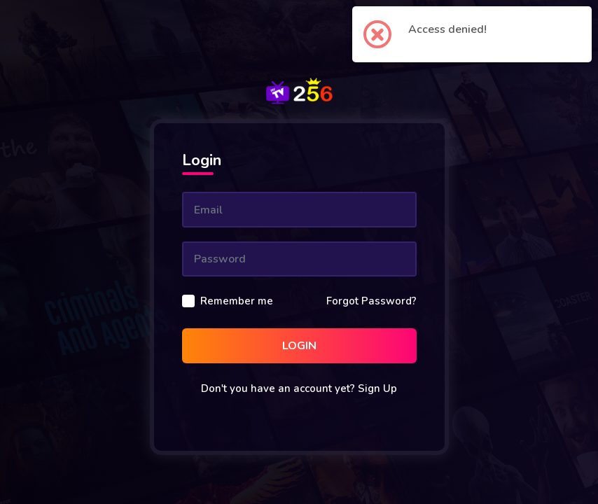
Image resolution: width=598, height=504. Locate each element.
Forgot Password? (371, 301)
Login (299, 346)
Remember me (236, 301)
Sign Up (377, 389)
